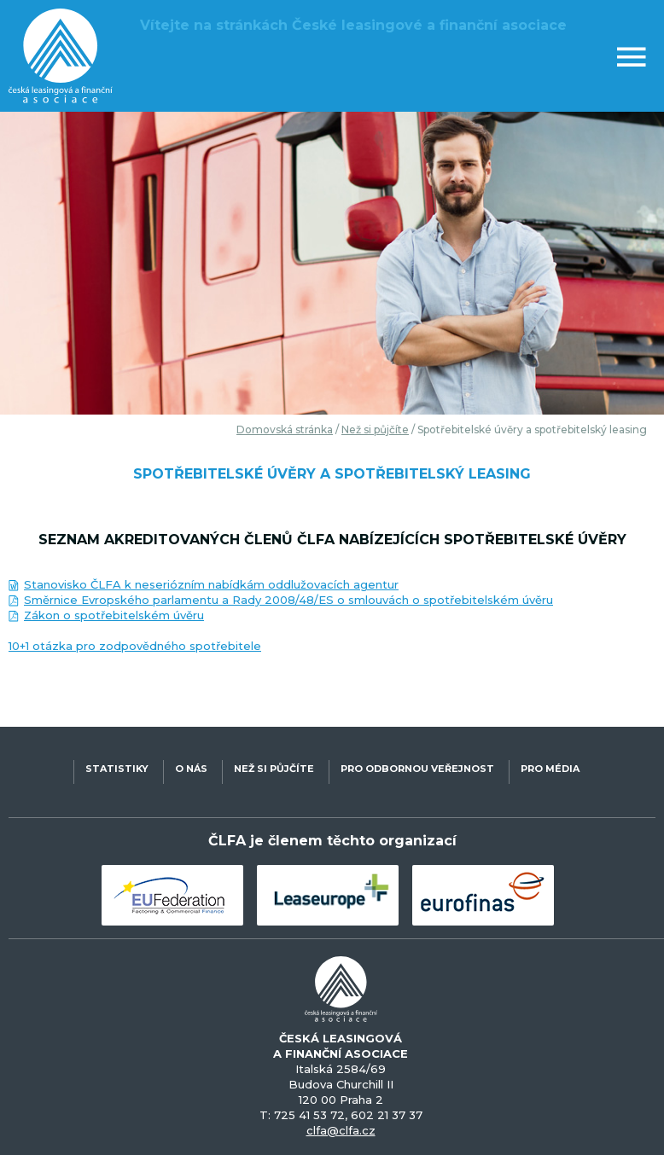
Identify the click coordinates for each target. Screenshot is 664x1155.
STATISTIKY (117, 769)
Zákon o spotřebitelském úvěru (114, 615)
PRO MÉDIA (550, 769)
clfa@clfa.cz (341, 1130)
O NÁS (191, 769)
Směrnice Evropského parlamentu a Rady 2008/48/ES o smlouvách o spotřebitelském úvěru (288, 600)
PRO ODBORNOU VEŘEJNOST (417, 769)
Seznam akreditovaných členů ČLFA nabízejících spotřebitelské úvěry (332, 539)
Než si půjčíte (375, 429)
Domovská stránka (284, 429)
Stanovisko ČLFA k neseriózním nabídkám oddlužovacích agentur (211, 584)
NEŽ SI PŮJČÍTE (274, 769)
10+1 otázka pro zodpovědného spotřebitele (135, 646)
